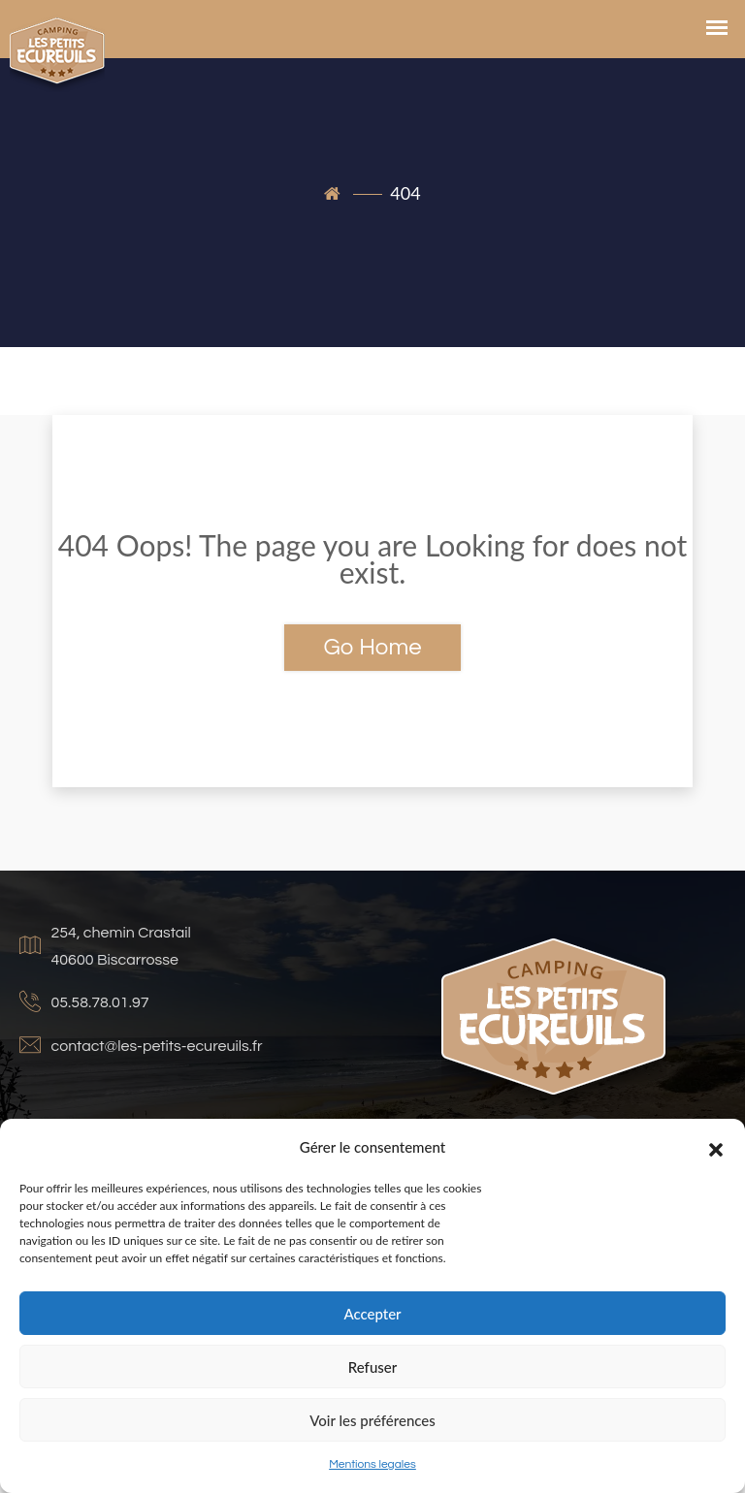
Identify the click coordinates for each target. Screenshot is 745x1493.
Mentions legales (372, 1464)
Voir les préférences (372, 1420)
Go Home (372, 647)
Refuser (372, 1367)
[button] (716, 1147)
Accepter (372, 1313)
